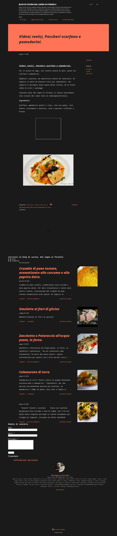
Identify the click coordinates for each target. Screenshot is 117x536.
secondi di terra (52, 19)
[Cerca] (91, 4)
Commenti (15, 261)
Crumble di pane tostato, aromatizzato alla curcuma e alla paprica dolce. (44, 272)
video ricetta (89, 73)
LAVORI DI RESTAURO (67, 19)
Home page (22, 19)
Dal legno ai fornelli (60, 475)
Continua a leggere (65, 299)
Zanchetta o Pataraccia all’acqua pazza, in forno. (44, 338)
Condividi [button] (89, 60)
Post (13, 259)
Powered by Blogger (58, 529)
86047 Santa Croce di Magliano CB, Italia (38, 207)
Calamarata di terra (34, 372)
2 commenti (30, 321)
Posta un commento (33, 299)
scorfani (88, 71)
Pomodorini (89, 69)
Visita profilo (60, 489)
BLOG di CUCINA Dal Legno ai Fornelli (37, 4)
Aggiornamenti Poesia (36, 19)
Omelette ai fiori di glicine (39, 309)
